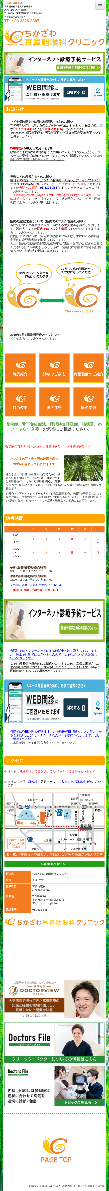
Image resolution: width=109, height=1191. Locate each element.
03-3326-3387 (40, 909)
